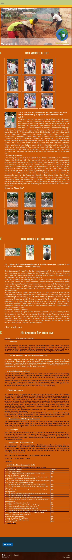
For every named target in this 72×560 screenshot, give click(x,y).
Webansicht (66, 557)
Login (68, 555)
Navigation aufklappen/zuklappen (36, 2)
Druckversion (7, 555)
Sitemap (16, 555)
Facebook (7, 544)
